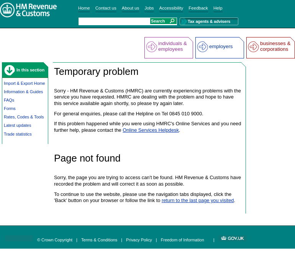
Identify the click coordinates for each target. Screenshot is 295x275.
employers (221, 46)
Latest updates (17, 125)
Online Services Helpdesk (151, 130)
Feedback (198, 8)
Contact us (105, 8)
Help (218, 8)
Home (84, 8)
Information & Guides (23, 91)
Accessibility (171, 8)
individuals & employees (172, 46)
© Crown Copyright (54, 240)
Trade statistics (18, 134)
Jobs (149, 8)
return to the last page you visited (198, 200)
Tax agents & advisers (209, 21)
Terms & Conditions (99, 240)
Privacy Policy (139, 240)
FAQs (9, 100)
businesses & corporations (275, 46)
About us (130, 8)
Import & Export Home (24, 83)
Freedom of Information (182, 240)
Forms (10, 108)
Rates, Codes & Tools (24, 117)
